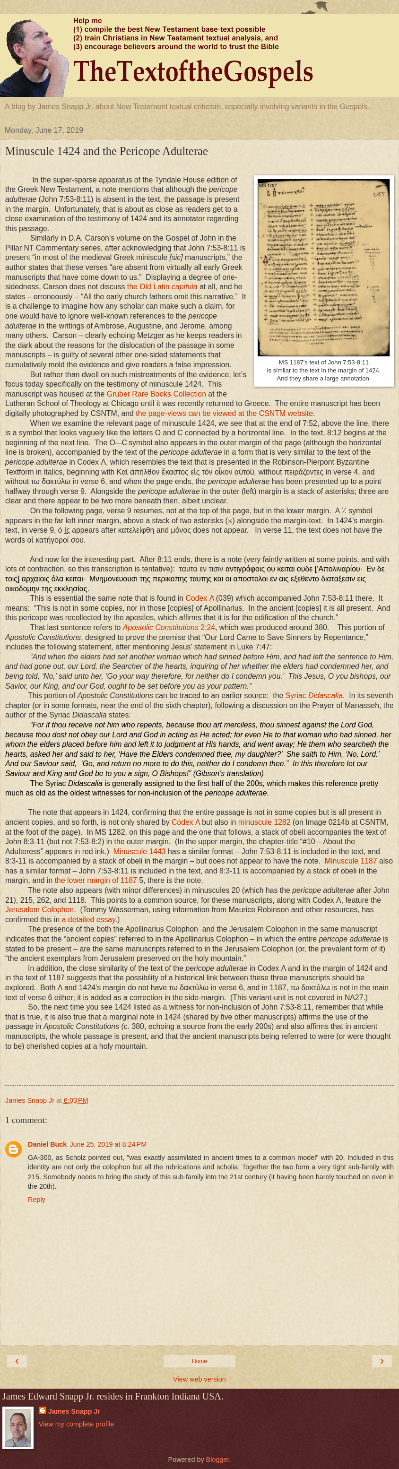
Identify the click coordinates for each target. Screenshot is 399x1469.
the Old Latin (162, 287)
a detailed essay (88, 920)
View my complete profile (76, 1424)
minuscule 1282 (264, 822)
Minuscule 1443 (139, 851)
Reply (36, 1199)
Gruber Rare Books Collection (156, 394)
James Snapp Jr (74, 1411)
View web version (199, 1379)
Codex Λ (200, 598)
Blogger (217, 1459)
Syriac (314, 695)
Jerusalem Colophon (39, 910)
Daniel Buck (47, 1144)
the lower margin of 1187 (96, 880)
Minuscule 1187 (351, 861)
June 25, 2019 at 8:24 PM (108, 1144)
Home (199, 1361)
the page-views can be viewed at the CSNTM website (224, 413)
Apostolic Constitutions (169, 627)
